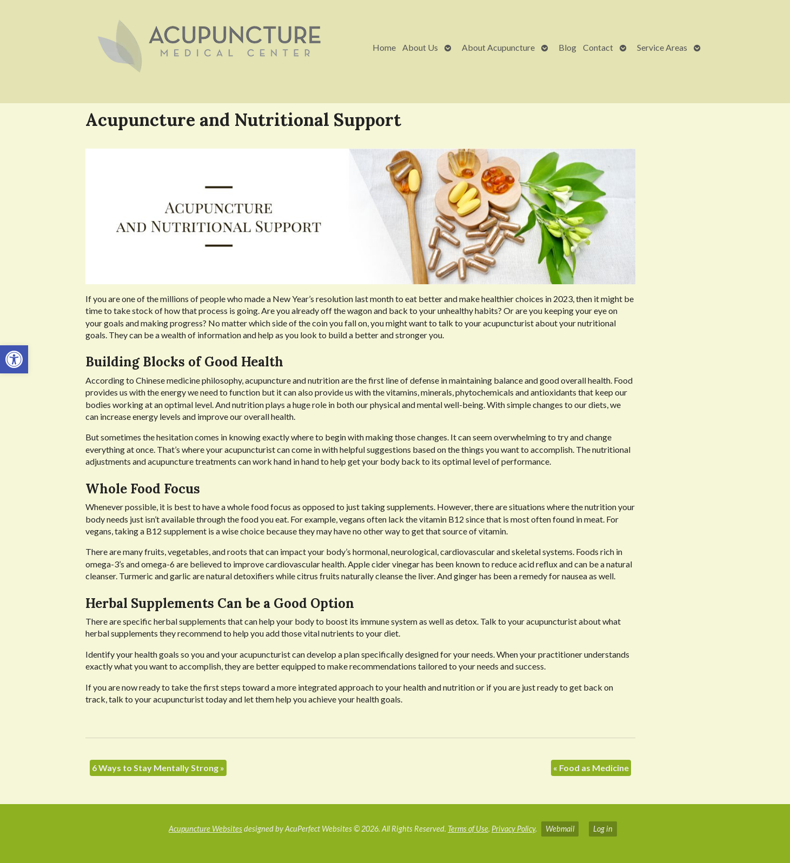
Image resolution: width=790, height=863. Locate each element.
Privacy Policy (513, 828)
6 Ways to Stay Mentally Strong (158, 767)
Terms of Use (468, 828)
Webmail (560, 828)
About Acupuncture (498, 47)
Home (384, 47)
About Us (420, 47)
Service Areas (662, 47)
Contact (598, 47)
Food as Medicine (591, 767)
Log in (603, 828)
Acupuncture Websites (205, 828)
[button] (14, 359)
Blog (567, 47)
